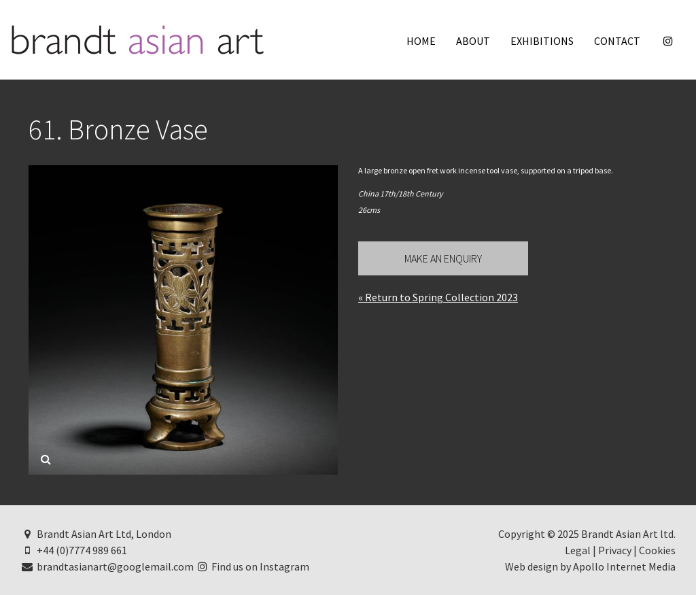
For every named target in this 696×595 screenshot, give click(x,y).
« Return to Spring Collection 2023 (438, 297)
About (473, 41)
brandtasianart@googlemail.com (107, 566)
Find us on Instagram (253, 566)
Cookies (657, 550)
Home (421, 41)
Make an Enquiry (443, 258)
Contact (617, 41)
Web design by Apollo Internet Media (590, 566)
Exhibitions (542, 41)
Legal (578, 550)
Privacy (614, 550)
